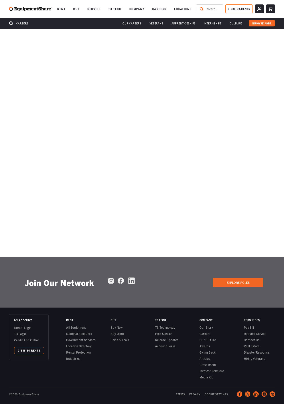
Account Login (165, 346)
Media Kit (206, 377)
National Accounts (79, 334)
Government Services (81, 340)
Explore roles (238, 282)
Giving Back (207, 352)
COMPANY (136, 8)
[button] (131, 23)
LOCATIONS (182, 8)
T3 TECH (114, 8)
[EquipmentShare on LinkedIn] (131, 280)
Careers (22, 23)
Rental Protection (78, 352)
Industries (73, 358)
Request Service (255, 334)
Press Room (207, 365)
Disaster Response (256, 352)
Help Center (163, 334)
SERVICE (94, 8)
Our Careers (131, 23)
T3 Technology (165, 327)
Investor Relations (211, 371)
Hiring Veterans (254, 358)
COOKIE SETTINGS (216, 394)
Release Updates (166, 340)
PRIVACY (194, 394)
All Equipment (76, 327)
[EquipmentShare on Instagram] (110, 280)
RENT (61, 8)
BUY (76, 8)
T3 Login (20, 334)
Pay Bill (249, 327)
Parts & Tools (119, 340)
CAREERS (159, 8)
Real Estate (252, 346)
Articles (204, 358)
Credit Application (26, 340)
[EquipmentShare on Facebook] (121, 280)
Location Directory (78, 346)
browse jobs (262, 23)
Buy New (116, 327)
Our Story (206, 327)
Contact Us (252, 340)
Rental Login (23, 328)
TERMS (180, 394)
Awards (204, 346)
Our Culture (207, 340)
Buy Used (117, 334)
